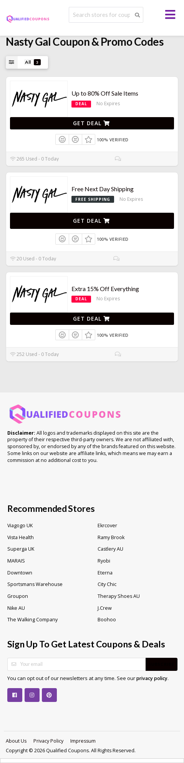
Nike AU (16, 608)
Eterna (105, 572)
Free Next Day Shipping (102, 188)
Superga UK (20, 549)
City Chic (107, 584)
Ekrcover (107, 525)
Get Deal (91, 123)
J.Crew (105, 608)
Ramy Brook (111, 537)
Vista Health (20, 537)
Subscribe (161, 664)
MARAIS (16, 561)
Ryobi (104, 561)
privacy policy (151, 678)
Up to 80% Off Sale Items (104, 93)
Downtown (19, 572)
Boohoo (107, 619)
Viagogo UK (20, 525)
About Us (16, 741)
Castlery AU (110, 549)
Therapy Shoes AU (119, 596)
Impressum (83, 741)
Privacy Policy (48, 741)
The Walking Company (32, 619)
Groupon (17, 596)
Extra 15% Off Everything (105, 288)
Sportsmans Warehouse (35, 584)
